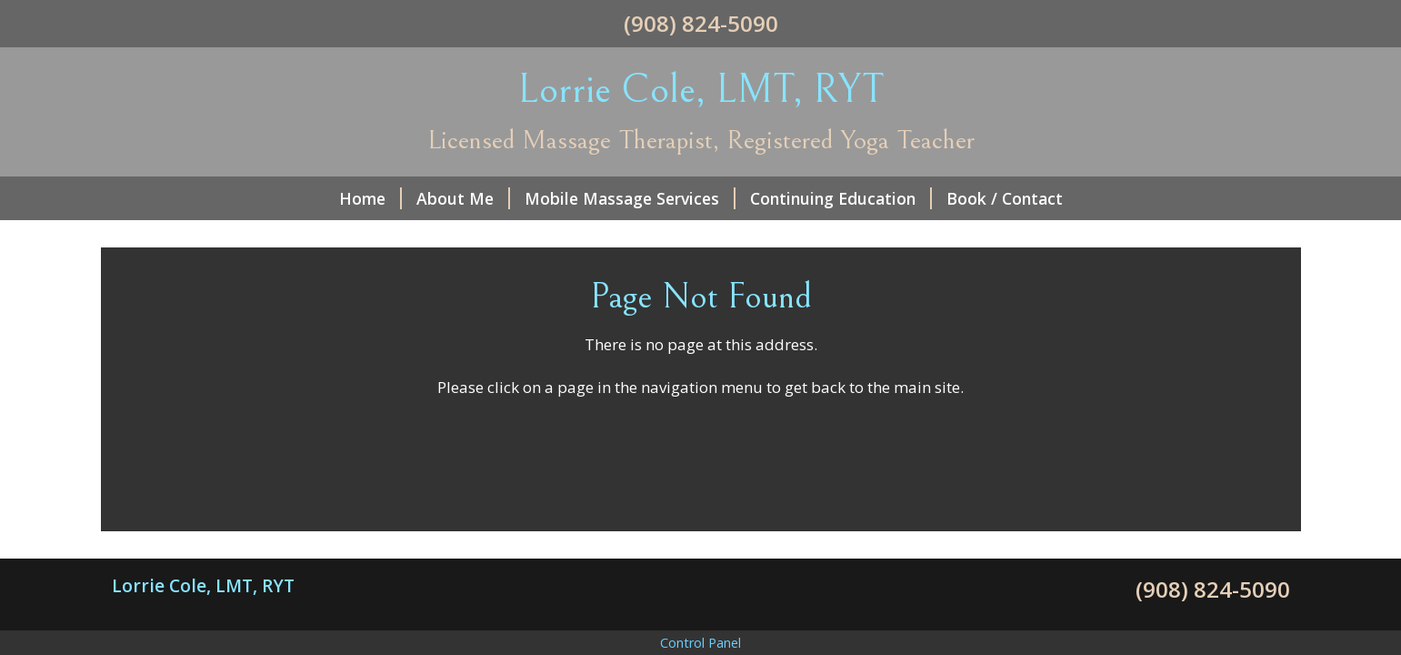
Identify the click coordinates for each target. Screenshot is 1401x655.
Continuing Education (841, 198)
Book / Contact (1004, 198)
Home (370, 198)
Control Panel (700, 642)
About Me (463, 198)
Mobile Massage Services (630, 198)
